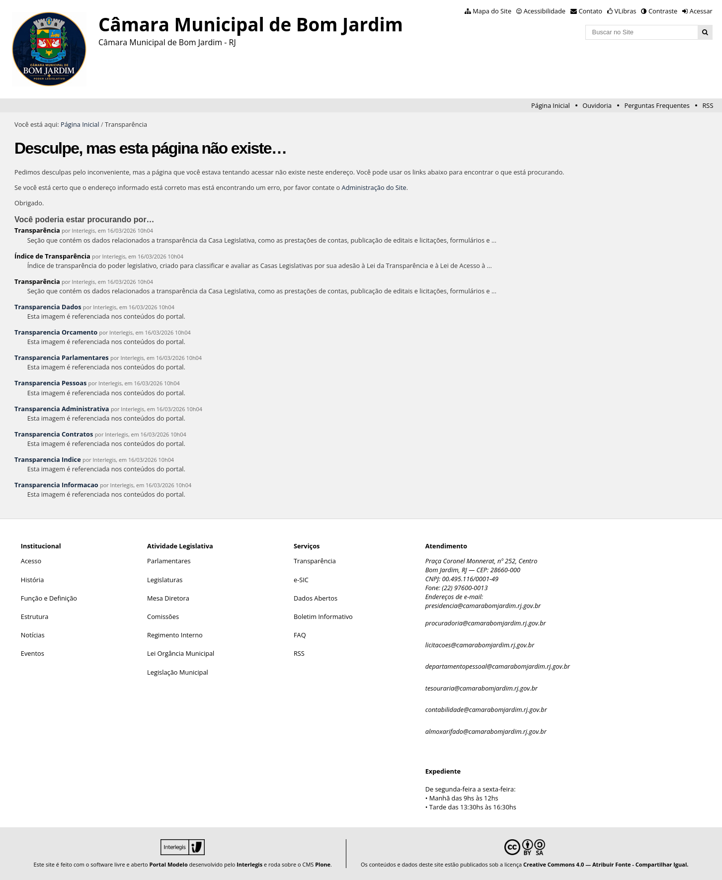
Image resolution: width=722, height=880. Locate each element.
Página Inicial (550, 105)
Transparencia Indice (47, 459)
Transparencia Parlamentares (61, 357)
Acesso (31, 560)
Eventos (32, 653)
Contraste (662, 10)
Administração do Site (374, 187)
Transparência (37, 230)
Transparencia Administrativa (61, 408)
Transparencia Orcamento (55, 332)
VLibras (626, 10)
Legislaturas (164, 579)
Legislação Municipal (177, 672)
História (32, 579)
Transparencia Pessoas (50, 382)
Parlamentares (168, 560)
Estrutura (35, 616)
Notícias (33, 634)
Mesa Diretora (168, 598)
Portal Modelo (169, 864)
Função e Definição (49, 598)
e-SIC (301, 579)
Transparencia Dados (47, 306)
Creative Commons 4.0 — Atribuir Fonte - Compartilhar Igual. (606, 864)
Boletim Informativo (323, 616)
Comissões (163, 616)
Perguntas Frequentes (656, 105)
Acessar (701, 10)
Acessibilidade (544, 10)
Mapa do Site (492, 10)
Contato (591, 10)
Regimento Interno (175, 634)
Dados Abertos (315, 598)
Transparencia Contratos (53, 434)
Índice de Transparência (52, 256)
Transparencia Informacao (56, 484)
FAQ (300, 634)
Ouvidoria (597, 105)
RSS (707, 105)
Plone (322, 864)
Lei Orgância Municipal (180, 653)
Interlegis (249, 864)
